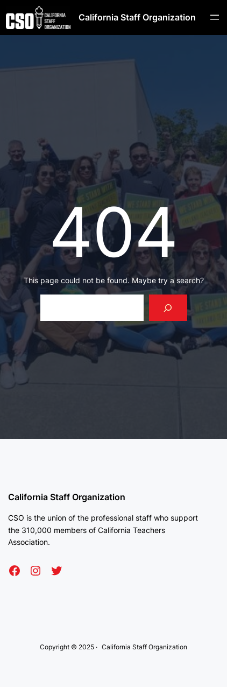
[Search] (168, 308)
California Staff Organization (137, 17)
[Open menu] (214, 17)
